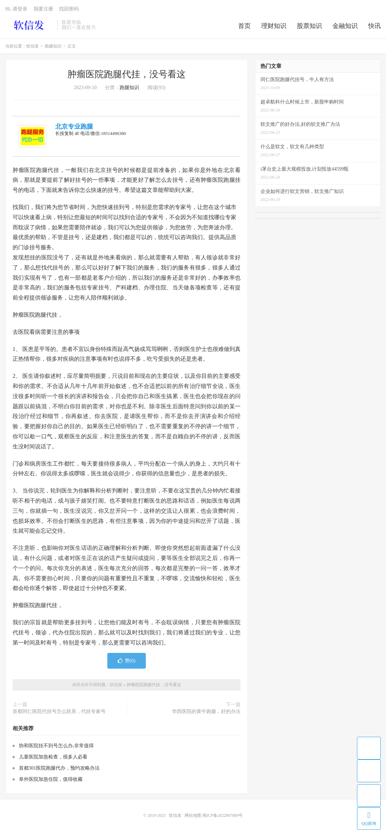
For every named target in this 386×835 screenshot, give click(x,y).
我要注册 (43, 9)
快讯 (374, 25)
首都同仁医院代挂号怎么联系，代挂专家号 (59, 711)
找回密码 (69, 9)
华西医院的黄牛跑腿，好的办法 (206, 711)
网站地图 (193, 815)
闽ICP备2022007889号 (222, 815)
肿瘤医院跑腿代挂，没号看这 (126, 74)
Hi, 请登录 (16, 9)
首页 (244, 25)
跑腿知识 (53, 46)
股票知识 (309, 25)
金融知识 (345, 25)
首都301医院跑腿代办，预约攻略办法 (59, 768)
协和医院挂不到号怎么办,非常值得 (56, 745)
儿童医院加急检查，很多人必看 (53, 757)
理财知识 (273, 25)
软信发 (29, 24)
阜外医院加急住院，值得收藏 (51, 779)
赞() (126, 660)
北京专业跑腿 (74, 126)
